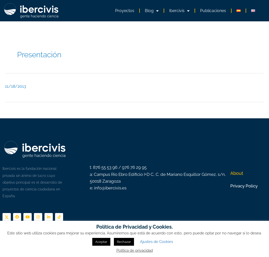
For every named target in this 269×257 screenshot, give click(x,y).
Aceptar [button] (101, 242)
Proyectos (124, 10)
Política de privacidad (134, 250)
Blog (152, 10)
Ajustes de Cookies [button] (156, 241)
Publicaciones (213, 10)
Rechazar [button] (124, 242)
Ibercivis (179, 10)
